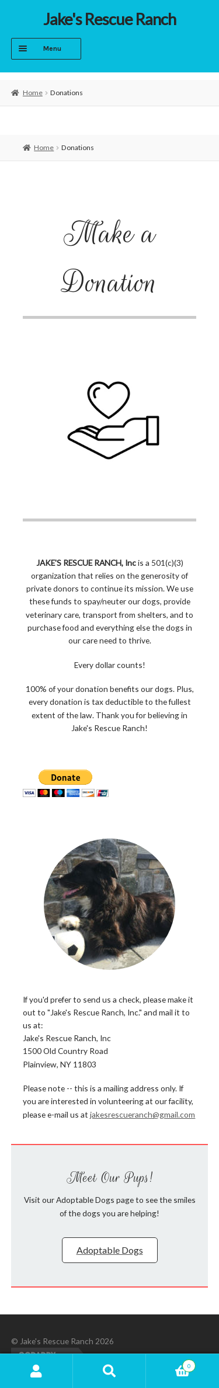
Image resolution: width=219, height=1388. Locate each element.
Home (33, 92)
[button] (110, 1250)
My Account (36, 1371)
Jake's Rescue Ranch (109, 19)
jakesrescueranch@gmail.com (142, 1114)
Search (109, 1371)
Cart (171, 1364)
